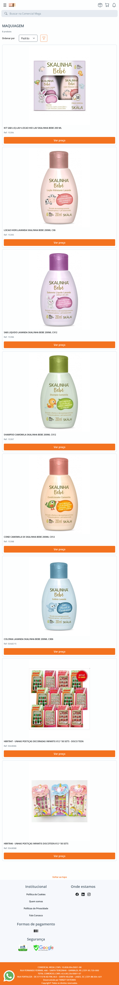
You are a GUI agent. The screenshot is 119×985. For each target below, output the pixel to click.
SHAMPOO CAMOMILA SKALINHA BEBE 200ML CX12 (30, 434)
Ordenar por (8, 38)
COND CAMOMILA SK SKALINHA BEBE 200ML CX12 (29, 536)
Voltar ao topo (59, 877)
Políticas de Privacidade (36, 908)
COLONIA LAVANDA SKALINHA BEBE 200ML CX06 (28, 639)
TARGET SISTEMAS (67, 979)
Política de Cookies (36, 894)
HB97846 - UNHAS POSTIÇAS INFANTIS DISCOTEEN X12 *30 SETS (36, 843)
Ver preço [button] (59, 140)
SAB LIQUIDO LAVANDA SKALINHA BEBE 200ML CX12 (30, 332)
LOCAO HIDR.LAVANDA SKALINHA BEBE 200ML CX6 (29, 230)
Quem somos (36, 901)
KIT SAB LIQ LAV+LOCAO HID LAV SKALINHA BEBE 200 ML (33, 127)
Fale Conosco (36, 915)
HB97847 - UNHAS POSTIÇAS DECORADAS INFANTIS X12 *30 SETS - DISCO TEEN (43, 741)
